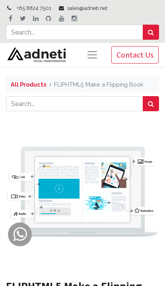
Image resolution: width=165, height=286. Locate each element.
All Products (28, 84)
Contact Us (134, 55)
